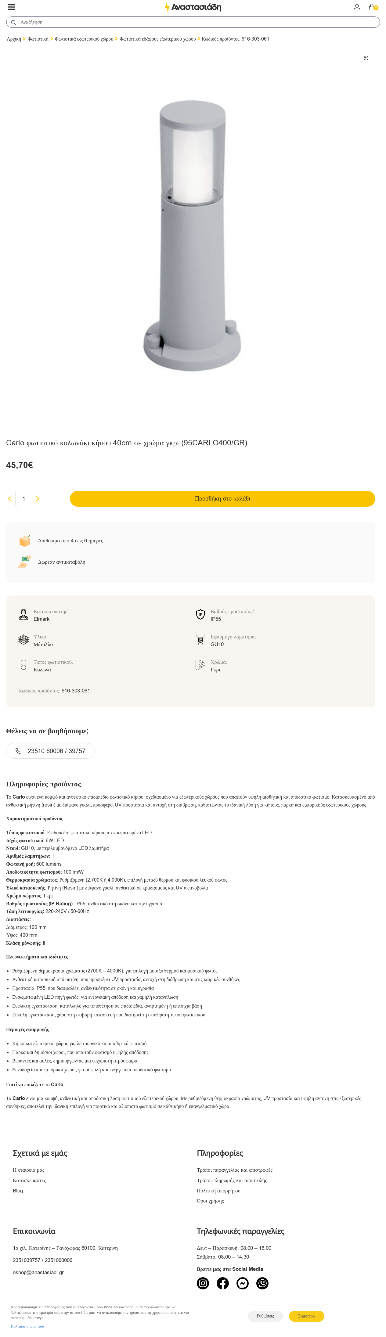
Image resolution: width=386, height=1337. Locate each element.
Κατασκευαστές (29, 1180)
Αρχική (14, 39)
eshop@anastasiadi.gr (38, 1272)
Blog (18, 1190)
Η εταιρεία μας (29, 1169)
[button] (366, 58)
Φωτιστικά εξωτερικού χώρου (84, 39)
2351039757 (26, 1260)
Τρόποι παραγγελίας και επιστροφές (234, 1169)
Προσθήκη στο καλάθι (223, 498)
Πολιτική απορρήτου (218, 1190)
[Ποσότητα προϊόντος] (23, 499)
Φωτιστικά (38, 39)
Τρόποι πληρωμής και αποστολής (232, 1180)
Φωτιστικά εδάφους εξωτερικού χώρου (158, 39)
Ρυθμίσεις (265, 1316)
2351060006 (58, 1260)
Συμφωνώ (306, 1316)
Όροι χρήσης (210, 1200)
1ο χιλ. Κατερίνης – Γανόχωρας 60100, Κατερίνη (65, 1248)
